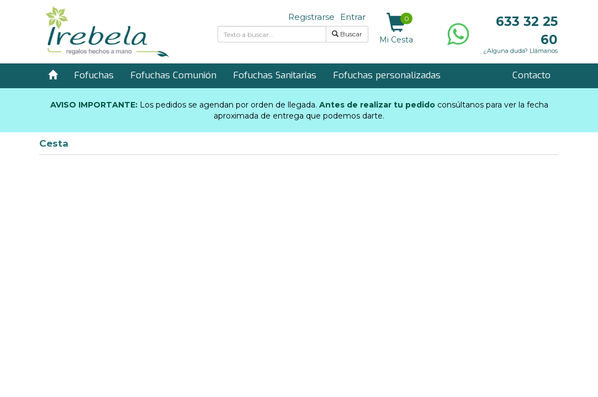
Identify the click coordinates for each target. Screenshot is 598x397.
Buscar (347, 34)
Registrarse (311, 17)
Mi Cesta (396, 29)
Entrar (353, 17)
